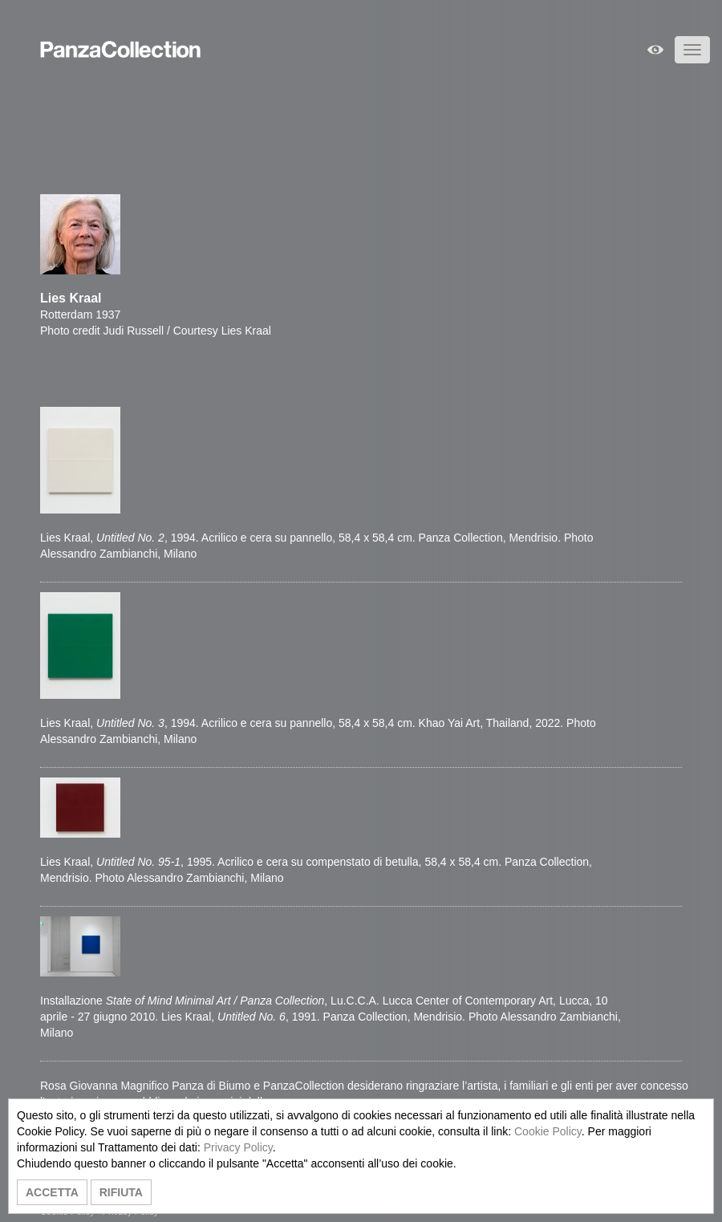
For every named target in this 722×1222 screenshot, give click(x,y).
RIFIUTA (121, 1192)
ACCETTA (52, 1192)
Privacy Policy (238, 1147)
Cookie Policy (548, 1131)
